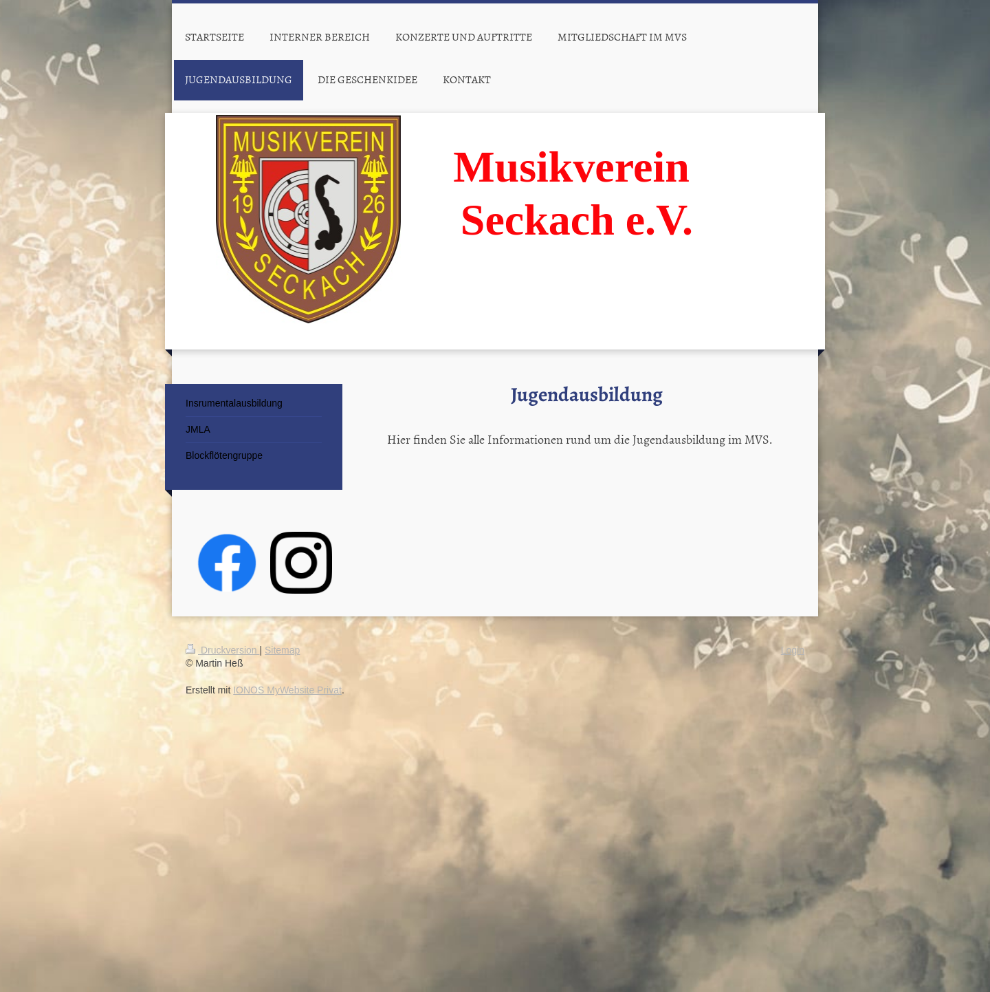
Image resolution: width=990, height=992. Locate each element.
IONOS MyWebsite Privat (287, 690)
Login (792, 650)
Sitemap (282, 650)
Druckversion (222, 650)
